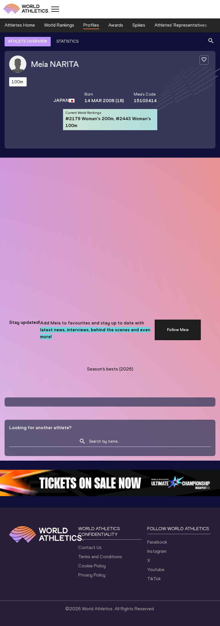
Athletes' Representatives (180, 25)
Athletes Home (20, 25)
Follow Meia (177, 329)
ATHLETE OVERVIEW (27, 41)
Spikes (138, 25)
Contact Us (90, 547)
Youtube (155, 569)
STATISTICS (67, 41)
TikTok (154, 578)
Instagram (156, 551)
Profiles (91, 25)
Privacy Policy (91, 575)
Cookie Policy (92, 565)
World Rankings (59, 25)
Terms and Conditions (100, 556)
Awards (115, 25)
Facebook (157, 542)
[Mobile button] (55, 9)
